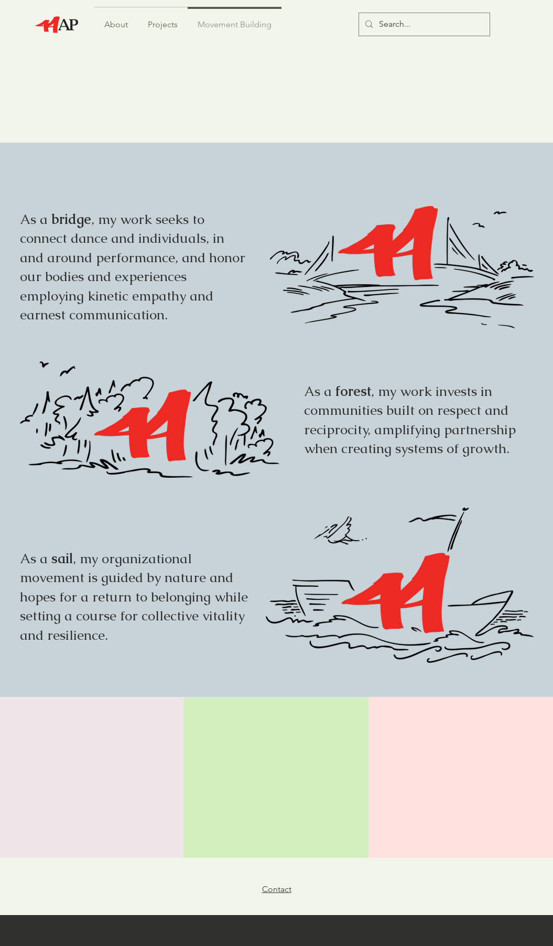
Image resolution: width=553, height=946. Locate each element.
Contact (276, 889)
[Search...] (423, 24)
